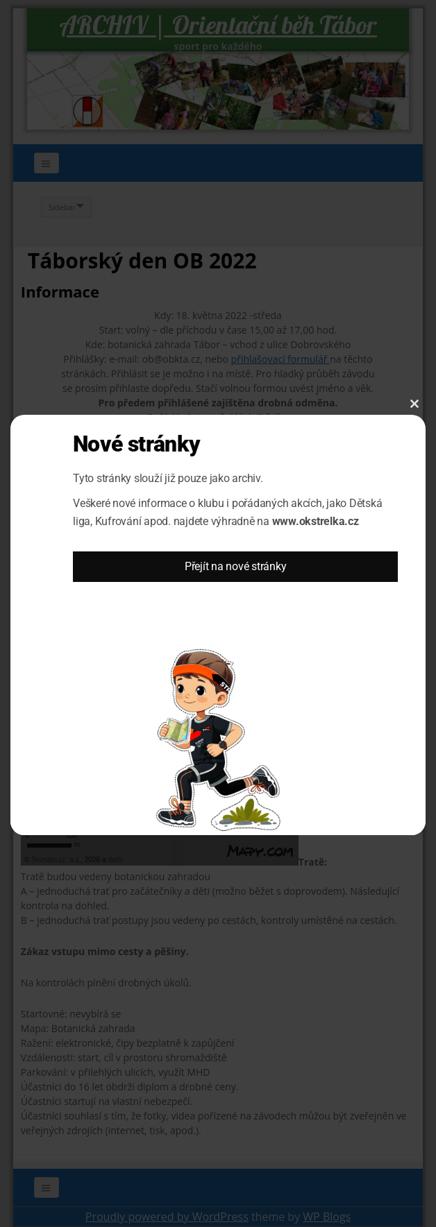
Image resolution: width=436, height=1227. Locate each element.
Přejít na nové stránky (236, 566)
